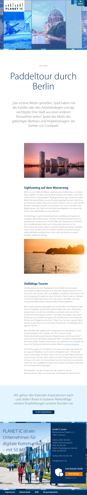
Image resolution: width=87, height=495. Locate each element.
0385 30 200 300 (59, 451)
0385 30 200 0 (64, 440)
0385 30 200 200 (59, 445)
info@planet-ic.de (59, 461)
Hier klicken (74, 474)
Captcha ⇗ (70, 478)
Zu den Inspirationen (43, 412)
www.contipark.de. (71, 344)
